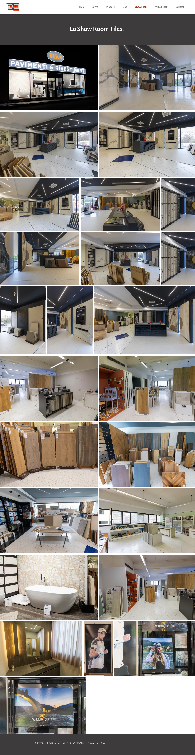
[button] (112, 7)
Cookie (103, 743)
